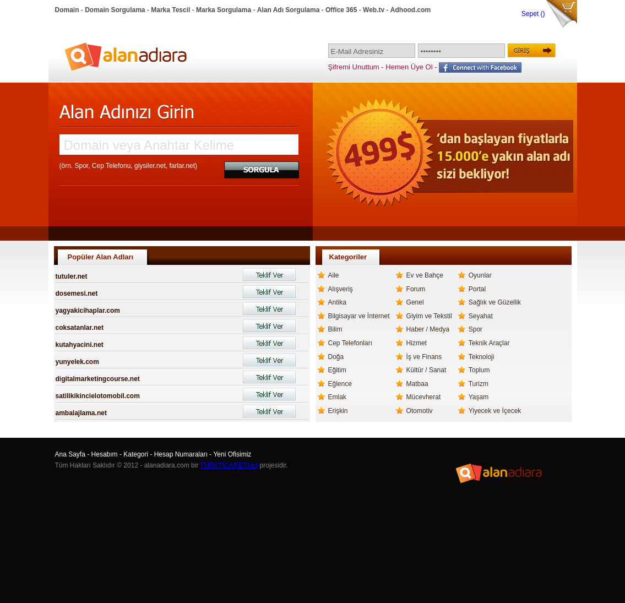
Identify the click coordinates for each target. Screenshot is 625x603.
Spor (475, 329)
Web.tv (373, 10)
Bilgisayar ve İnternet (359, 316)
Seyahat (481, 316)
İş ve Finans (424, 357)
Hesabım (104, 454)
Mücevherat (423, 397)
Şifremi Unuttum (353, 67)
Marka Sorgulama (223, 10)
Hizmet (416, 343)
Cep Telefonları (350, 343)
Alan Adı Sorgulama (288, 10)
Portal (477, 289)
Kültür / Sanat (426, 370)
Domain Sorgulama (115, 10)
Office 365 (341, 10)
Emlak (337, 397)
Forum (416, 289)
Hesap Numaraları (181, 454)
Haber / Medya (428, 329)
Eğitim (337, 370)
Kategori (135, 454)
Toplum (479, 370)
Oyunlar (480, 275)
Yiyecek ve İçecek (495, 411)
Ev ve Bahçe (424, 275)
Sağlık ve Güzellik (495, 302)
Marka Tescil (170, 10)
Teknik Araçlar (489, 343)
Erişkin (338, 411)
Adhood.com (410, 10)
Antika (337, 302)
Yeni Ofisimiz (232, 454)
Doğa (336, 357)
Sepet (531, 14)
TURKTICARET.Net (229, 465)
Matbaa (417, 384)
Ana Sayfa (70, 454)
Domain (67, 10)
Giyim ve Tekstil (429, 316)
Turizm (478, 384)
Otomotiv (419, 411)
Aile (333, 275)
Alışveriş (340, 289)
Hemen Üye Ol (408, 67)
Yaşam (478, 397)
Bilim (335, 329)
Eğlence (340, 384)
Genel (415, 302)
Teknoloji (481, 357)
